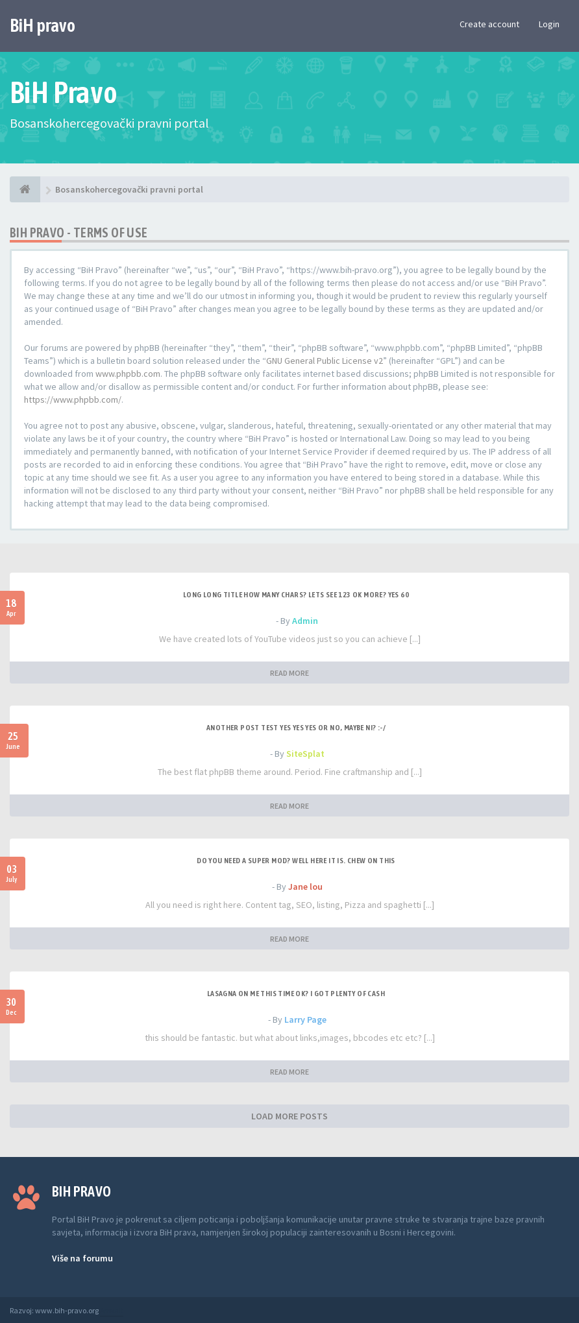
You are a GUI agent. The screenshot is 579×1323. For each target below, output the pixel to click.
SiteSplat (305, 753)
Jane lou (305, 886)
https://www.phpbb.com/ (72, 399)
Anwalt (111, 1310)
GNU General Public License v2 (324, 360)
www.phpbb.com (127, 373)
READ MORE (289, 673)
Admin (305, 620)
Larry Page (305, 1019)
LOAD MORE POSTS (289, 1116)
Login (549, 24)
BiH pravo (42, 25)
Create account (489, 24)
